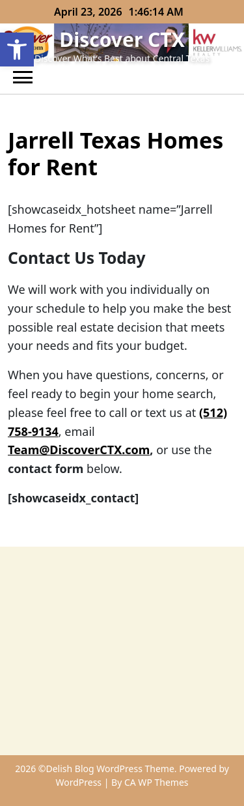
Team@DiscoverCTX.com (79, 449)
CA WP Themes (156, 782)
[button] (17, 49)
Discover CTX (122, 39)
